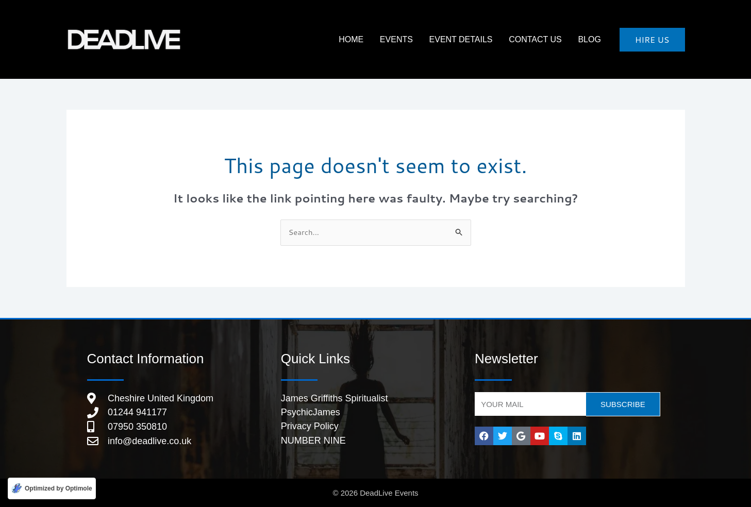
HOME (378, 39)
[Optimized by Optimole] (52, 488)
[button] (652, 40)
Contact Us (544, 39)
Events (417, 39)
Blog (592, 39)
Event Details (476, 39)
